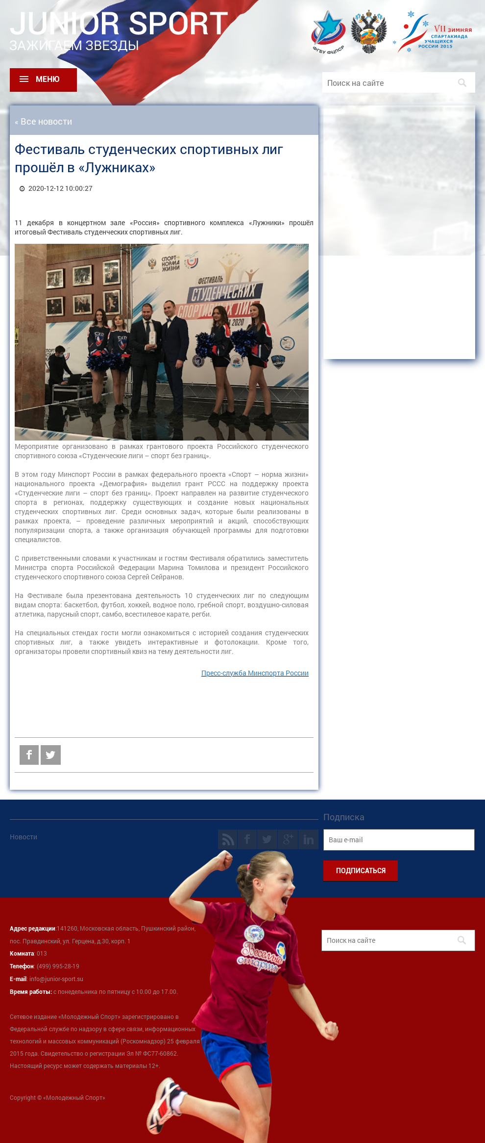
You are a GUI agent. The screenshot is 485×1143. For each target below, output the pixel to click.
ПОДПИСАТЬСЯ (361, 871)
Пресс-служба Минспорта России (255, 672)
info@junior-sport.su (56, 979)
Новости (23, 836)
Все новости (46, 121)
